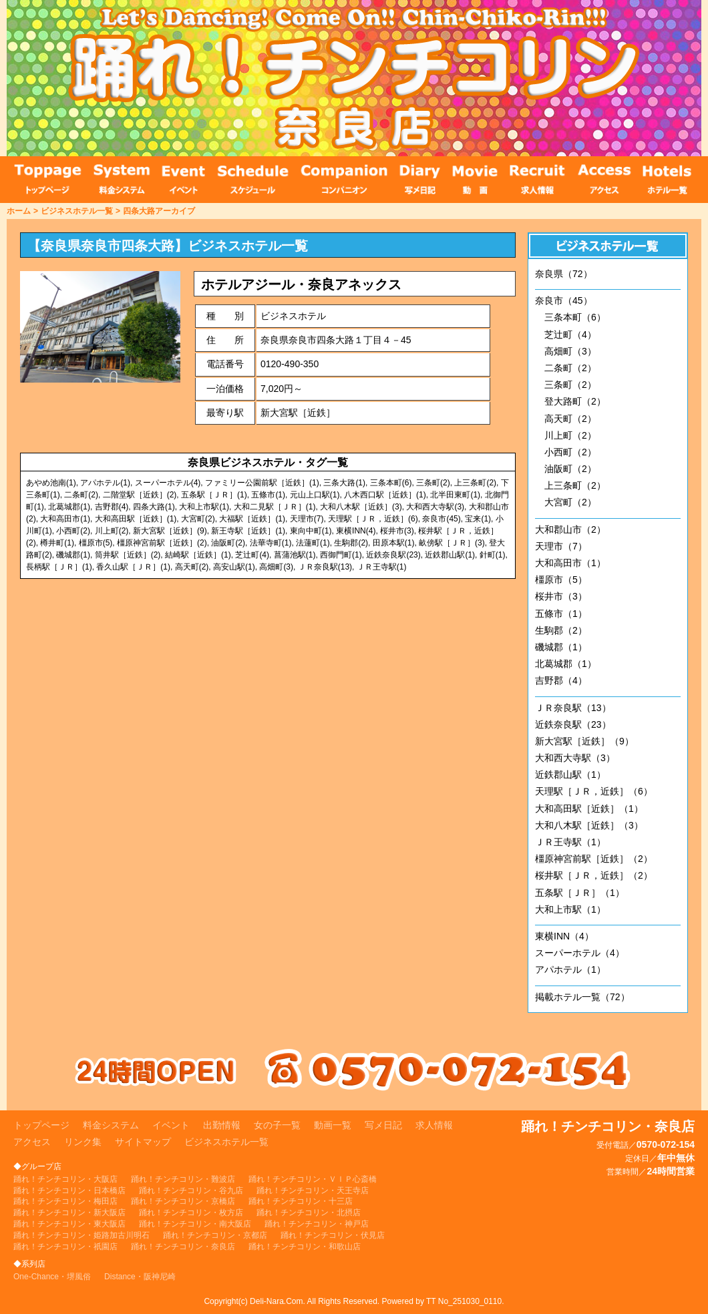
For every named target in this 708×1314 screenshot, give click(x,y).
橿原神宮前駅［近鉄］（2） (594, 858)
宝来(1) (478, 518)
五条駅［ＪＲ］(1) (214, 494)
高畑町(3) (276, 567)
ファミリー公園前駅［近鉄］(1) (262, 482)
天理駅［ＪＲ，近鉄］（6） (594, 791)
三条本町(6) (391, 482)
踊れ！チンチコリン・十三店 (300, 1201)
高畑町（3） (570, 351)
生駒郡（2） (561, 630)
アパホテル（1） (570, 969)
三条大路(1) (344, 482)
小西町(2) (73, 530)
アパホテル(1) (105, 482)
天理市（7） (561, 546)
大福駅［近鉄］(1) (252, 518)
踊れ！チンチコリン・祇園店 (65, 1246)
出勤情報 (221, 1125)
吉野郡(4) (112, 506)
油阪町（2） (570, 468)
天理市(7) (307, 518)
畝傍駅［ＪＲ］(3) (452, 543)
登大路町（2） (575, 401)
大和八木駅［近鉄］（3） (589, 825)
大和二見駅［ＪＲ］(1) (275, 506)
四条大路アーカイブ (159, 211)
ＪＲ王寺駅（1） (570, 842)
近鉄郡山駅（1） (570, 774)
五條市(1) (268, 494)
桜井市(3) (397, 530)
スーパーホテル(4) (168, 482)
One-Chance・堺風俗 (52, 1276)
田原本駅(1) (394, 543)
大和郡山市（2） (570, 529)
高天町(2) (192, 567)
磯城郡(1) (73, 555)
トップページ (41, 1125)
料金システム (111, 1125)
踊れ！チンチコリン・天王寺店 (312, 1190)
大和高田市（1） (570, 563)
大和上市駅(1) (204, 506)
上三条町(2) (475, 482)
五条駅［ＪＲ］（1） (580, 892)
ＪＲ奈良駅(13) (325, 567)
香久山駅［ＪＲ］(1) (133, 567)
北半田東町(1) (455, 494)
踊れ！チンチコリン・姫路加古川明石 (81, 1235)
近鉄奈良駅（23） (573, 724)
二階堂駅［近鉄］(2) (140, 494)
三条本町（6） (575, 317)
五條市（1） (561, 613)
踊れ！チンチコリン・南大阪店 (195, 1224)
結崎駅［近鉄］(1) (198, 555)
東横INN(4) (355, 530)
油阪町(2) (228, 543)
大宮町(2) (198, 518)
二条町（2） (570, 368)
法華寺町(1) (271, 543)
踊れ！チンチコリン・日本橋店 (69, 1190)
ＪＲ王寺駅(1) (382, 567)
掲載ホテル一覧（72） (582, 997)
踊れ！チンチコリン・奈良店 (183, 1246)
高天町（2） (570, 418)
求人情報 (434, 1125)
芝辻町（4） (570, 334)
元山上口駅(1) (315, 494)
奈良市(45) (441, 518)
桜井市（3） (561, 596)
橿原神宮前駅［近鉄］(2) (162, 543)
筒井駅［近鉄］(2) (128, 555)
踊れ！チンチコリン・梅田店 (65, 1201)
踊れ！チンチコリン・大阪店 (65, 1179)
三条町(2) (433, 482)
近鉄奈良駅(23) (393, 555)
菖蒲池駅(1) (295, 555)
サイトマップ (143, 1141)
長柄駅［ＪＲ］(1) (59, 567)
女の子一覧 (277, 1125)
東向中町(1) (311, 530)
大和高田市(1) (65, 518)
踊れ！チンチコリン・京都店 (215, 1235)
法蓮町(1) (313, 543)
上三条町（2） (575, 485)
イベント (171, 1125)
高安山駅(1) (234, 567)
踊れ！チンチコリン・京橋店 (183, 1201)
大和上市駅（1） (570, 909)
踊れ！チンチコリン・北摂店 (308, 1212)
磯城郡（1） (561, 647)
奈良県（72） (563, 273)
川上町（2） (570, 435)
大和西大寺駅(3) (435, 506)
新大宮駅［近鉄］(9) (170, 530)
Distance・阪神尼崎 (140, 1276)
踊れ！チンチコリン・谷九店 (191, 1190)
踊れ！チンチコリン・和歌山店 (304, 1246)
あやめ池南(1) (51, 482)
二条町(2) (81, 494)
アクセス (32, 1141)
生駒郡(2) (351, 543)
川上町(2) (112, 530)
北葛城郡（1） (565, 663)
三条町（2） (570, 384)
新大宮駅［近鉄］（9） (584, 741)
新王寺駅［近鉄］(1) (248, 530)
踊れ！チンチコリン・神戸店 (316, 1224)
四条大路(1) (154, 506)
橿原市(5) (96, 543)
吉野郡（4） (561, 680)
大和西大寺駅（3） (575, 757)
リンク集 (83, 1141)
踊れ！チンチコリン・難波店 (183, 1179)
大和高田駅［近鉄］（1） (589, 808)
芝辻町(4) (252, 555)
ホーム (19, 211)
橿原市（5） (561, 579)
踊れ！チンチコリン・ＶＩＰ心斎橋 (312, 1179)
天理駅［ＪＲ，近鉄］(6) (373, 518)
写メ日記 (383, 1125)
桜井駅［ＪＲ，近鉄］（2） (594, 875)
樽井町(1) (57, 543)
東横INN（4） (564, 936)
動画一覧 (332, 1125)
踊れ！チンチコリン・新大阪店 (69, 1212)
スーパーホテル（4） (580, 952)
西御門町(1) (341, 555)
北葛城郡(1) (69, 506)
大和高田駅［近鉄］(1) (136, 518)
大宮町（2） (570, 502)
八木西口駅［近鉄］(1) (385, 494)
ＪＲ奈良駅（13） (573, 707)
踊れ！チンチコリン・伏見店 (333, 1235)
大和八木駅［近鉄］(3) (361, 506)
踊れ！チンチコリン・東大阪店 (69, 1224)
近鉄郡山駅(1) (450, 555)
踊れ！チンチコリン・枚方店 (191, 1212)
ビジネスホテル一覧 (77, 211)
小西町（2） (570, 452)
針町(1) (493, 555)
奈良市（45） (563, 300)
